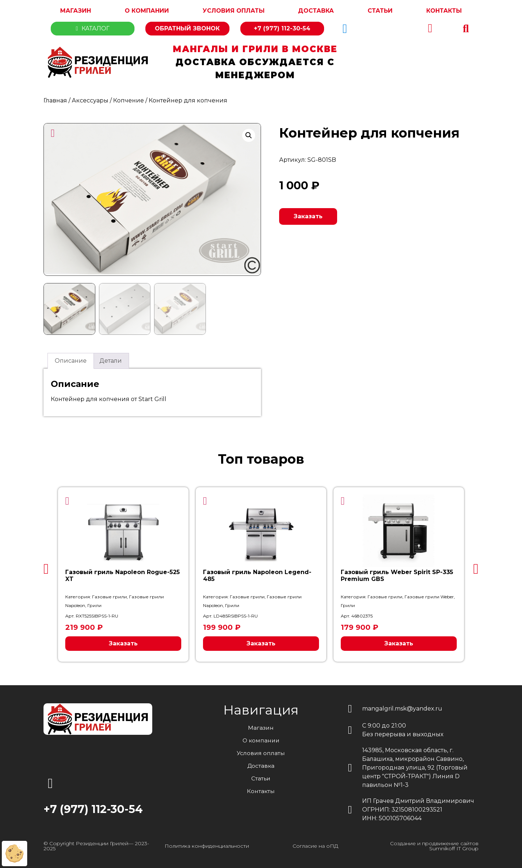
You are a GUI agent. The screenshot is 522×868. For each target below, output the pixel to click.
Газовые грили (109, 595)
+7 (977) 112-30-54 (282, 28)
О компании (147, 10)
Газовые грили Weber (429, 595)
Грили (94, 604)
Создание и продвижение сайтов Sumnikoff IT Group (434, 845)
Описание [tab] (71, 359)
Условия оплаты (234, 10)
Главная (55, 100)
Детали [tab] (110, 359)
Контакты (444, 10)
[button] (465, 28)
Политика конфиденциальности (207, 845)
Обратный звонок (187, 28)
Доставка (316, 10)
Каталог (92, 28)
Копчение (128, 100)
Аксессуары (90, 100)
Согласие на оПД (315, 845)
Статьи (380, 10)
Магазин (75, 10)
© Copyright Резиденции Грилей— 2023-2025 (96, 845)
